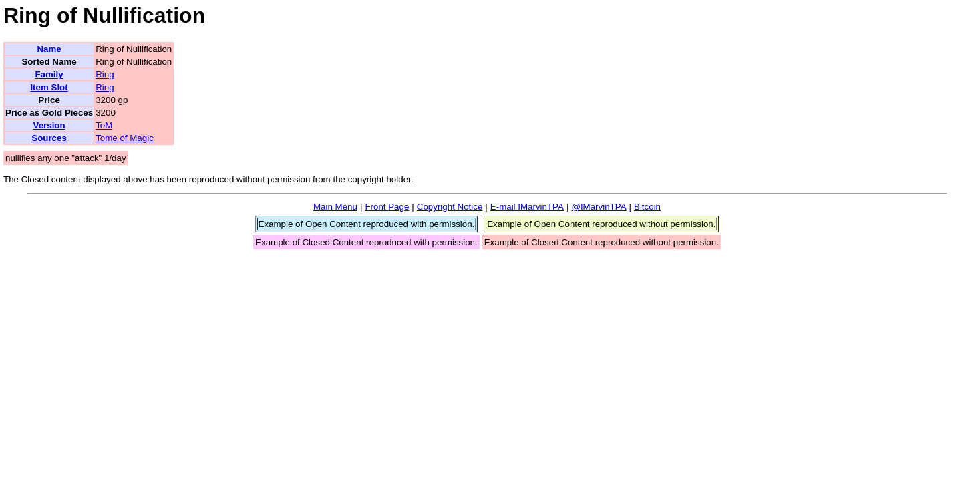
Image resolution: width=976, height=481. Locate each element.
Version (49, 125)
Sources (49, 138)
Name (49, 49)
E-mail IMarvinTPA (527, 207)
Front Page (387, 207)
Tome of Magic (125, 138)
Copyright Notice (450, 207)
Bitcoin (647, 207)
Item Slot (48, 87)
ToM (104, 125)
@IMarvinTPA (598, 207)
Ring (105, 74)
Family (49, 74)
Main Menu (335, 207)
